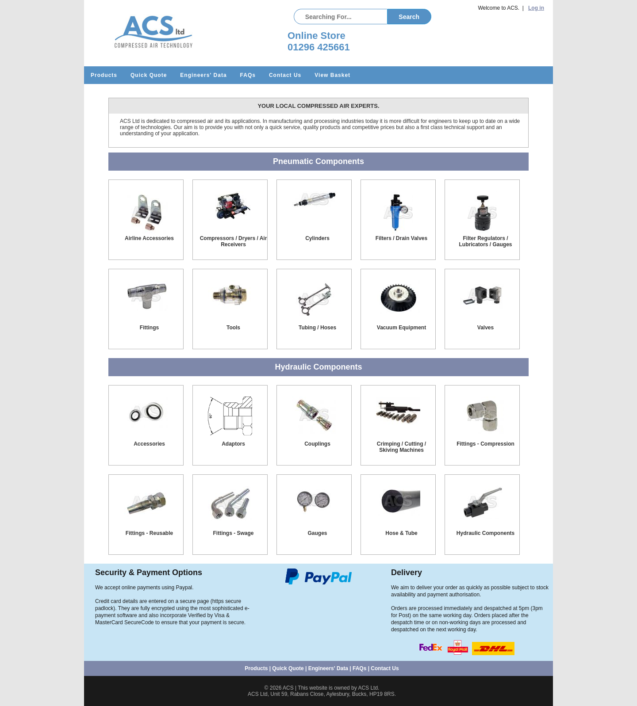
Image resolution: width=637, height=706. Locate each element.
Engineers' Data (203, 75)
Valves (485, 327)
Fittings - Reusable (149, 533)
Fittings (149, 327)
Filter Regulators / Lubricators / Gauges (485, 241)
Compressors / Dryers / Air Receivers (233, 241)
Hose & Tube (401, 533)
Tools (233, 327)
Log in (536, 8)
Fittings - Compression (485, 444)
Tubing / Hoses (317, 327)
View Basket (332, 75)
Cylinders (317, 238)
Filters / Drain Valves (401, 238)
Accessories (149, 444)
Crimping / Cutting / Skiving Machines (401, 447)
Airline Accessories (149, 238)
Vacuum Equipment (401, 327)
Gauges (317, 533)
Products (104, 75)
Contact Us (285, 75)
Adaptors (233, 444)
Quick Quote (148, 75)
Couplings (317, 444)
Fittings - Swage (233, 533)
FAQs (248, 75)
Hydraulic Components (485, 533)
